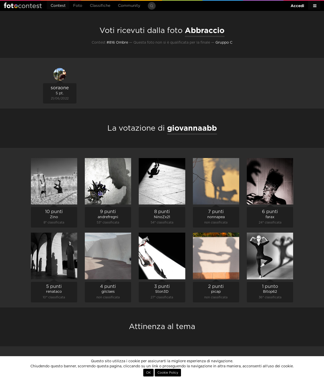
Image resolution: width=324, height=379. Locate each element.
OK (148, 372)
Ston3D (162, 292)
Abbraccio (205, 30)
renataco (54, 292)
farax (270, 217)
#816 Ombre (117, 42)
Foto (77, 6)
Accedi (297, 6)
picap (216, 292)
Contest (58, 6)
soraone (60, 88)
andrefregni (108, 217)
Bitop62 (270, 292)
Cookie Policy (167, 372)
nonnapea (216, 217)
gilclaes (108, 292)
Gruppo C (223, 42)
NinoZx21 (162, 217)
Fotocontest (23, 5)
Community (129, 6)
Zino (54, 217)
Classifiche (100, 6)
